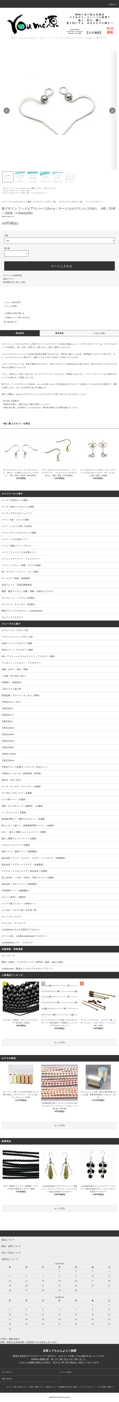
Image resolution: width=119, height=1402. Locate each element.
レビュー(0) (99, 333)
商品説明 (20, 333)
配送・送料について (37, 1387)
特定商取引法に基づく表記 (14, 282)
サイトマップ (8, 955)
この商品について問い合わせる (15, 317)
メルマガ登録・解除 (104, 1387)
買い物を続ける (8, 322)
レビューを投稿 (8, 306)
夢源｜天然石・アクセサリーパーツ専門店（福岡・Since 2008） (33, 962)
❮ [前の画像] (7, 110)
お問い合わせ (7, 1379)
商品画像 (59, 333)
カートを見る (66, 1372)
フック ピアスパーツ (39, 193)
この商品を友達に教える (12, 313)
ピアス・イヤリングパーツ (46, 188)
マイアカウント (7, 1372)
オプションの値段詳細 (12, 275)
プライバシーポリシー (87, 1387)
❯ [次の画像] (112, 110)
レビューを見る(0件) (10, 302)
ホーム (5, 188)
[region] (59, 110)
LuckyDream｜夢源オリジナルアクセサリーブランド (27, 968)
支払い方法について (21, 1387)
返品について (8, 279)
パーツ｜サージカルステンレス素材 (22, 188)
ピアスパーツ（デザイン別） (20, 190)
